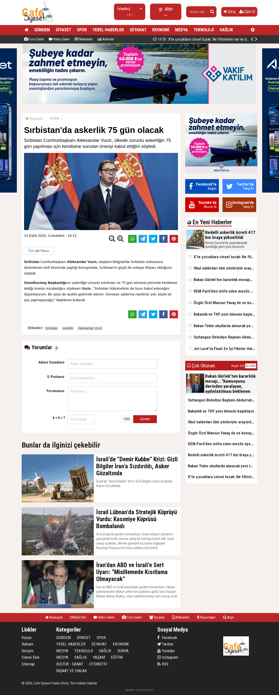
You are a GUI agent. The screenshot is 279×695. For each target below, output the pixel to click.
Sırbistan (51, 328)
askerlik (68, 328)
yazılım (130, 690)
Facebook (167, 637)
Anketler (106, 39)
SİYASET (63, 29)
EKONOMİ (160, 29)
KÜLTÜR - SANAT (69, 664)
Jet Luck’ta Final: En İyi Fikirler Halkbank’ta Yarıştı (222, 348)
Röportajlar (206, 617)
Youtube (166, 650)
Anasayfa (34, 118)
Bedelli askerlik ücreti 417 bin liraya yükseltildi (205, 39)
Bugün (235, 366)
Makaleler (84, 39)
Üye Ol (247, 11)
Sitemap (28, 664)
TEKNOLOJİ (204, 29)
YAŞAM (99, 657)
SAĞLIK (226, 29)
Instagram (167, 657)
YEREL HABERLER (108, 29)
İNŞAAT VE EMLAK (71, 670)
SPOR (82, 29)
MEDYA (181, 29)
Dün (242, 366)
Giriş (229, 11)
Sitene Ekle (30, 657)
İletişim (27, 650)
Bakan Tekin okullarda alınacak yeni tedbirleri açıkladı (222, 325)
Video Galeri (59, 39)
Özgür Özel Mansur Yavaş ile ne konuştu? (222, 302)
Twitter (165, 644)
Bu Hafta (251, 366)
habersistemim (144, 690)
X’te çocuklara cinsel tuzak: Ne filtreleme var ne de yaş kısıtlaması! (222, 256)
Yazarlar (157, 617)
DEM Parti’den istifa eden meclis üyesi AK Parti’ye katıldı (222, 291)
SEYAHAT (138, 29)
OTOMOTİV (98, 664)
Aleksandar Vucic (90, 328)
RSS (162, 664)
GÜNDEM (42, 29)
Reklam (27, 644)
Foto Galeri (34, 39)
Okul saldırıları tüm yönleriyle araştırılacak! (222, 268)
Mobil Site (78, 617)
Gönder (145, 419)
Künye (27, 637)
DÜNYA (54, 118)
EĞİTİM (117, 657)
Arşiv (228, 617)
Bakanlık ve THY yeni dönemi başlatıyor (222, 314)
